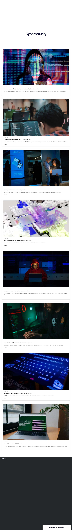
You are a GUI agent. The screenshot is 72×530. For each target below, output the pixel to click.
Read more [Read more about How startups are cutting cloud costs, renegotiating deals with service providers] (5, 93)
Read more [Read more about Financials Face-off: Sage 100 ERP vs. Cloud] (5, 448)
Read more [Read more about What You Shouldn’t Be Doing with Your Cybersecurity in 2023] (5, 245)
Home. (23, 1)
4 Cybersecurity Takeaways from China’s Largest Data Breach (19, 139)
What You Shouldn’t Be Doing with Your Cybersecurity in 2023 (19, 240)
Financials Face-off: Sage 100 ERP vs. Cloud (15, 444)
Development (6, 391)
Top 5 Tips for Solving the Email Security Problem (16, 190)
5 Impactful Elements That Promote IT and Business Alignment (19, 342)
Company (34, 1)
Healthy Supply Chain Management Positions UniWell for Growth (20, 393)
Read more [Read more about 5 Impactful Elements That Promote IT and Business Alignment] (5, 347)
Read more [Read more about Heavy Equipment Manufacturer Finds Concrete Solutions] (5, 297)
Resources (40, 1)
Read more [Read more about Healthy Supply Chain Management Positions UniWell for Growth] (5, 398)
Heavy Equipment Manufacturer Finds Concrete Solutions (18, 291)
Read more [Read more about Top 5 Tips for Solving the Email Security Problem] (5, 194)
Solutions (28, 1)
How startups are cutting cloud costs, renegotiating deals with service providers (24, 89)
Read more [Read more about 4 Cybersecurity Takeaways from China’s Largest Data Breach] (5, 144)
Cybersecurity (6, 137)
